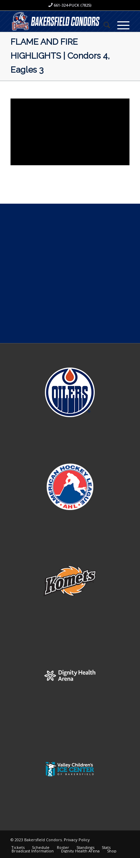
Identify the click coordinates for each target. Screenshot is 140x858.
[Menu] (119, 25)
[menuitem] (103, 25)
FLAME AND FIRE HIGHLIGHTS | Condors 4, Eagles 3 (60, 56)
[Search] (103, 25)
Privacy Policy (77, 839)
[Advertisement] (70, 273)
